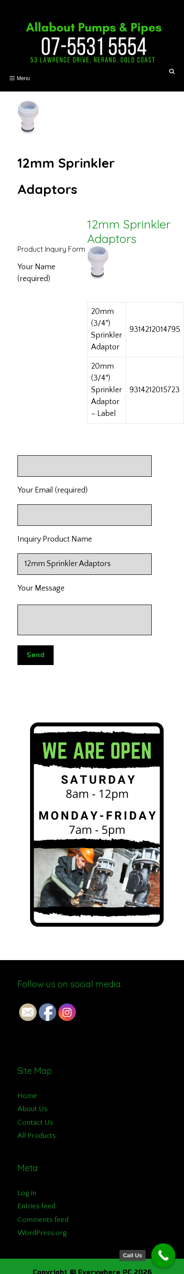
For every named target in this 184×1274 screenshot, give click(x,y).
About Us (32, 1109)
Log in (26, 1193)
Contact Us (35, 1122)
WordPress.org (42, 1233)
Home (27, 1096)
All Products (36, 1136)
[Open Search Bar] (172, 71)
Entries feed (36, 1206)
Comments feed (42, 1220)
